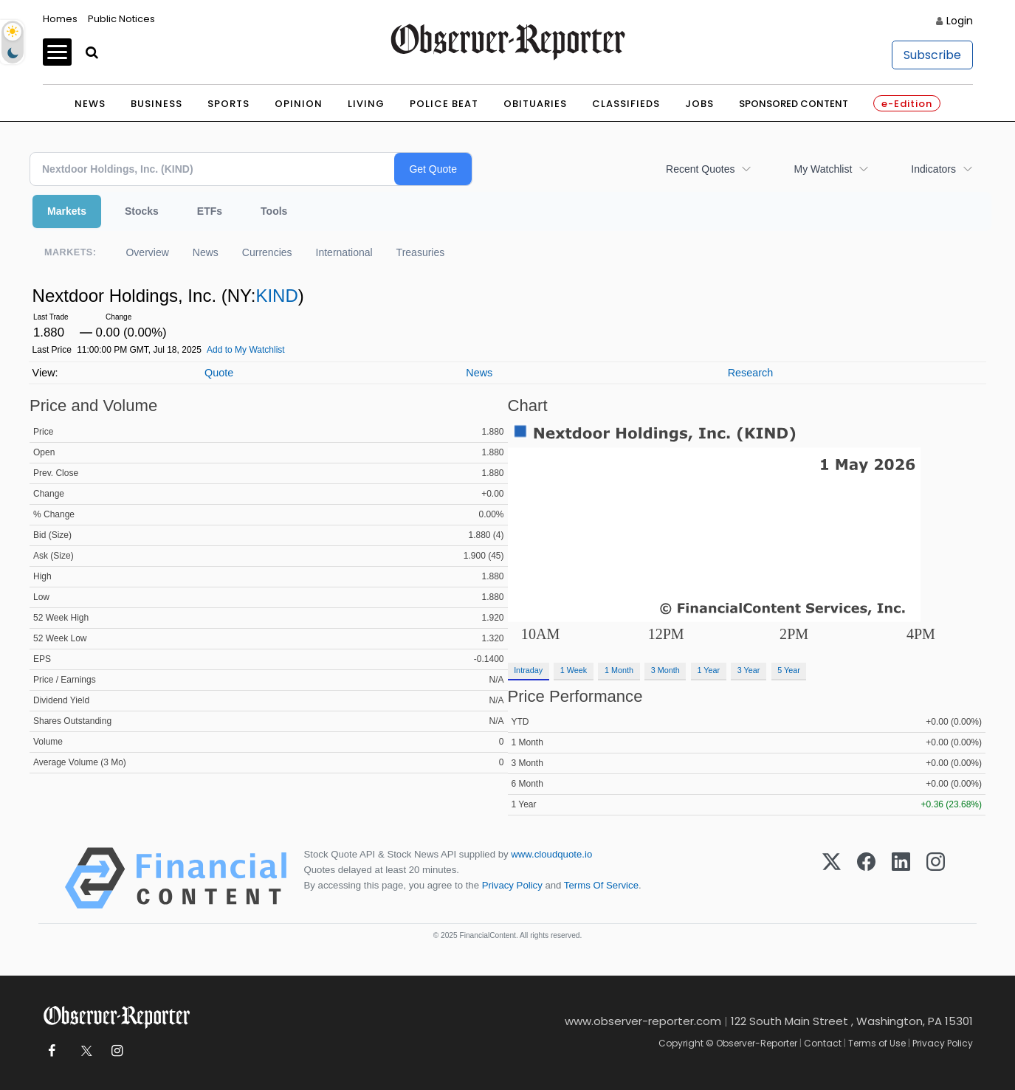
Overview (146, 252)
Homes (60, 19)
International (344, 252)
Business (156, 104)
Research (751, 373)
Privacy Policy (512, 885)
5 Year (788, 670)
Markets (66, 211)
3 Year (748, 670)
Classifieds (626, 104)
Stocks (142, 211)
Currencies (267, 252)
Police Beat (444, 104)
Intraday (528, 670)
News (90, 104)
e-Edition (906, 104)
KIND (276, 296)
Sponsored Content (793, 104)
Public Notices (121, 19)
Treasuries (420, 252)
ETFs (209, 211)
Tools (274, 211)
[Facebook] (866, 878)
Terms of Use (877, 1043)
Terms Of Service (601, 885)
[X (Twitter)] (831, 878)
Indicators (933, 169)
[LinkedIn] (901, 878)
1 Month (619, 670)
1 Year (708, 670)
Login (959, 20)
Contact (823, 1043)
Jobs (699, 104)
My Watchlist (823, 169)
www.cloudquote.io (551, 854)
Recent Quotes (700, 169)
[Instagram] (936, 878)
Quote (218, 373)
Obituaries (535, 104)
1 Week (573, 670)
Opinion (299, 104)
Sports (228, 104)
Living (366, 104)
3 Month (665, 670)
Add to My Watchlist (246, 350)
